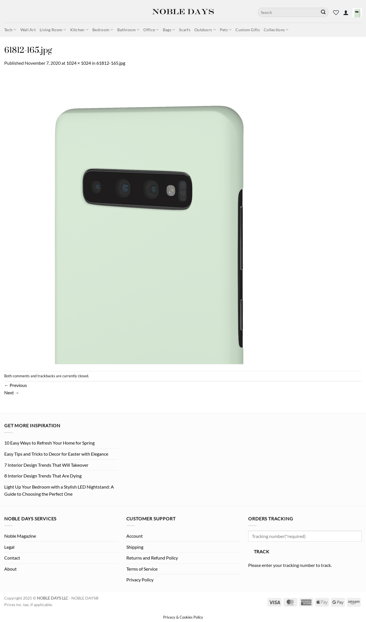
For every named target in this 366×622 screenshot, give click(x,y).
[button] (346, 12)
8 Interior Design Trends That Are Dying (43, 475)
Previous (15, 385)
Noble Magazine (20, 536)
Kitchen (79, 29)
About (10, 568)
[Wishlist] (336, 12)
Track (261, 551)
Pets (226, 29)
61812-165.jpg (110, 63)
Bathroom (128, 29)
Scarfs (184, 29)
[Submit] (323, 12)
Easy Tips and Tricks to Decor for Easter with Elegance (56, 453)
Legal (9, 547)
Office (151, 29)
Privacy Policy (140, 579)
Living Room (53, 29)
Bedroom (102, 29)
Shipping (134, 547)
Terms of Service (142, 568)
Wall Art (28, 29)
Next (11, 392)
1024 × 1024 (78, 63)
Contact (12, 557)
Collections (276, 29)
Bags (169, 29)
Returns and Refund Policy (152, 557)
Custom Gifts (247, 29)
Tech (10, 29)
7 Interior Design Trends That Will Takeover (46, 465)
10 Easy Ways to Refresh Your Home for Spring (49, 442)
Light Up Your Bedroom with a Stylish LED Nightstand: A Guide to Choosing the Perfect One (59, 490)
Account (134, 536)
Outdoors (205, 29)
